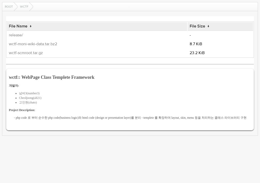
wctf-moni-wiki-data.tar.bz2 (33, 44)
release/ (16, 35)
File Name (18, 26)
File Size (197, 26)
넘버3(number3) (29, 93)
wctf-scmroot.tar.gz (26, 52)
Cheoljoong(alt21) (30, 98)
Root (9, 7)
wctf (24, 7)
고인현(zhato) (28, 102)
